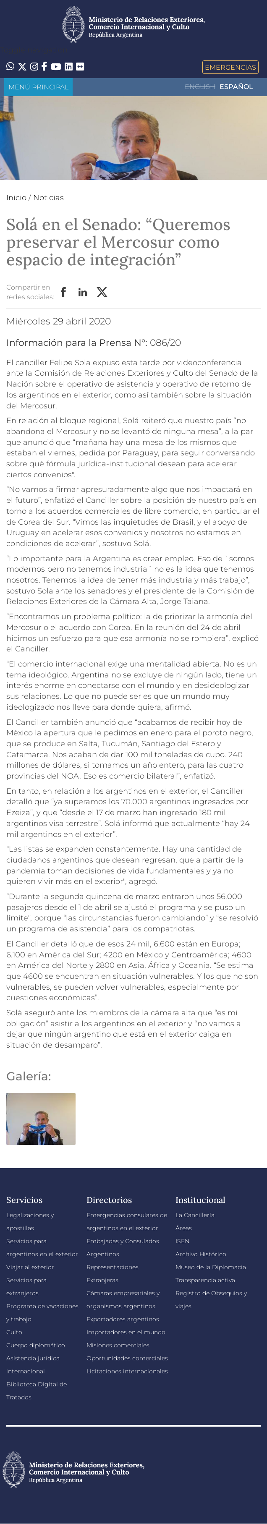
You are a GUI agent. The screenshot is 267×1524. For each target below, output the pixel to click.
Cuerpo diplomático (35, 1345)
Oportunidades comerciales (127, 1358)
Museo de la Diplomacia (210, 1267)
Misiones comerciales (117, 1345)
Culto (14, 1332)
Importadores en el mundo (125, 1332)
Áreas (183, 1228)
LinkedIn (83, 292)
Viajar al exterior (30, 1267)
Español (236, 87)
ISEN (182, 1241)
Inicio (16, 197)
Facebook (64, 292)
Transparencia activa (205, 1280)
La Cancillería (195, 1215)
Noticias (48, 197)
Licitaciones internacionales (127, 1371)
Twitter (102, 292)
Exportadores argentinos (122, 1319)
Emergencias (230, 67)
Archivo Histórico (200, 1254)
